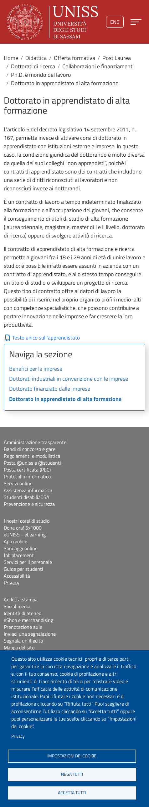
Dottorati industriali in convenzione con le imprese (68, 379)
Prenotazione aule (23, 627)
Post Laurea (116, 58)
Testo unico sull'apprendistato (46, 338)
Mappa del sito (19, 647)
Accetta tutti (72, 793)
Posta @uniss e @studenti (32, 462)
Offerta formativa (74, 58)
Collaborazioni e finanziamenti (98, 66)
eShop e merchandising (28, 620)
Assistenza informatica (28, 490)
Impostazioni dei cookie (71, 756)
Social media (17, 606)
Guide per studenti (23, 568)
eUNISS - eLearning (25, 534)
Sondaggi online (21, 548)
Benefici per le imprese (35, 369)
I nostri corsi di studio (26, 520)
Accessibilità (17, 575)
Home (11, 58)
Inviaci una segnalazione (30, 633)
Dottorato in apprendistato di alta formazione (65, 399)
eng (115, 22)
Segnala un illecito (23, 640)
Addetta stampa (21, 599)
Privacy (18, 736)
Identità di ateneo (22, 613)
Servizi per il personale (28, 562)
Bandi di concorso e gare (29, 449)
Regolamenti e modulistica (32, 455)
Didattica (36, 58)
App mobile (15, 541)
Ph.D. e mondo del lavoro (41, 75)
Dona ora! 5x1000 (23, 527)
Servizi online (18, 483)
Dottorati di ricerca (33, 66)
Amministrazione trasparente (35, 442)
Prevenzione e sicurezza (29, 504)
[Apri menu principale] (136, 22)
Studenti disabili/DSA (26, 497)
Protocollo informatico (27, 476)
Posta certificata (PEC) (27, 469)
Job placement (19, 555)
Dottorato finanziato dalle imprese (49, 389)
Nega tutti (72, 774)
